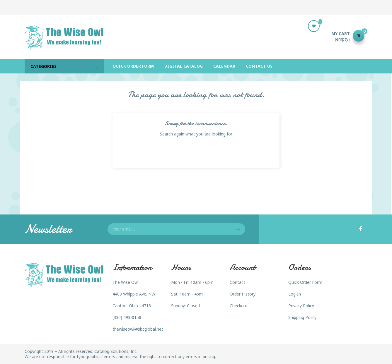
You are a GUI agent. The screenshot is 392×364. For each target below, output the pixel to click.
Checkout (239, 305)
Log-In (294, 294)
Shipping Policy (302, 317)
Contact (237, 282)
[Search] (196, 36)
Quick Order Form (305, 282)
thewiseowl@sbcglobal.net (138, 329)
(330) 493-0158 (127, 317)
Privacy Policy (301, 305)
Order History (242, 294)
